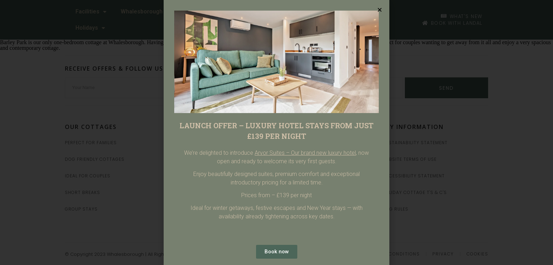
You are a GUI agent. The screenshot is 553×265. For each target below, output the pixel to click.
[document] (276, 132)
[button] (379, 9)
